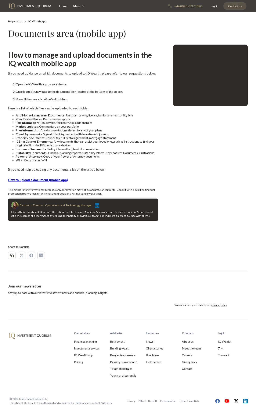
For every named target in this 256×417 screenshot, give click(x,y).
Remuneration (168, 401)
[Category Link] (37, 21)
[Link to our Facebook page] (216, 401)
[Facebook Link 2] (31, 255)
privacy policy (219, 305)
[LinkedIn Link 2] (41, 255)
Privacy (131, 401)
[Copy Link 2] (12, 255)
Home (63, 6)
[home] (30, 6)
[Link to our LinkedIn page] (244, 401)
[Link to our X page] (235, 401)
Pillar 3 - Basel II (147, 401)
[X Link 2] (21, 255)
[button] (79, 6)
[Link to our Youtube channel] (226, 401)
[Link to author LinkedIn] (96, 205)
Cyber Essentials (189, 401)
